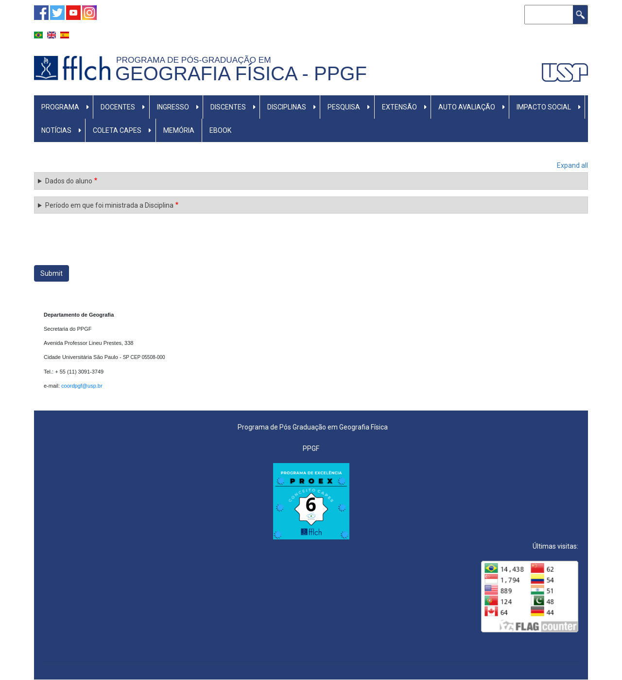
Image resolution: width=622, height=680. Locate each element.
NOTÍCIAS (56, 130)
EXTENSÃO (399, 107)
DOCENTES (118, 107)
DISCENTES (228, 107)
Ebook (220, 130)
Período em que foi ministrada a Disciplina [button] (109, 205)
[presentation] (108, 239)
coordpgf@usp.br (82, 386)
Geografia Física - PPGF (241, 73)
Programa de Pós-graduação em (196, 60)
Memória (178, 130)
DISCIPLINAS (286, 107)
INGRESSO (173, 107)
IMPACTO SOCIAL (544, 107)
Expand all (572, 165)
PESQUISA (344, 107)
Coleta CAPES (117, 130)
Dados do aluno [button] (68, 181)
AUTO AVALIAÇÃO (466, 107)
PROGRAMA (60, 107)
